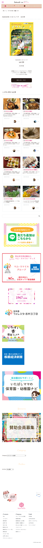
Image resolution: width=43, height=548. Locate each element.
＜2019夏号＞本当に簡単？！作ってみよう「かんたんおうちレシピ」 (31, 173)
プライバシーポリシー (7, 538)
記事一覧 (5, 523)
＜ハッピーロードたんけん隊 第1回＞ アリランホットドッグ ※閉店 (31, 202)
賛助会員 (5, 532)
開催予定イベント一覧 (7, 529)
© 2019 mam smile (37, 542)
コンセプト (5, 519)
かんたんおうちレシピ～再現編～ (31, 170)
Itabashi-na (21, 2)
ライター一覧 (6, 534)
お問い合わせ (6, 536)
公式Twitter (31, 523)
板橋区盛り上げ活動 (20, 521)
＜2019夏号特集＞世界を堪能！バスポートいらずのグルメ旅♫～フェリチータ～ (11, 144)
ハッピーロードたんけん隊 (30, 199)
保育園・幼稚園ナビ (20, 523)
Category (4, 455)
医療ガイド (18, 532)
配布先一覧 (5, 527)
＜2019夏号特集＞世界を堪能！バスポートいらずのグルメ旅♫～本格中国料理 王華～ (11, 173)
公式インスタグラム (33, 521)
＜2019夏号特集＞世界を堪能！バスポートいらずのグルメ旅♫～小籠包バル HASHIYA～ (31, 144)
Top (4, 516)
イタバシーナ (18, 527)
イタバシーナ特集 (9, 111)
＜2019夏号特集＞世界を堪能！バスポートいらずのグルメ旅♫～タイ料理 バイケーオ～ (31, 115)
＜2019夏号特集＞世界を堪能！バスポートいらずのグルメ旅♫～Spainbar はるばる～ (11, 115)
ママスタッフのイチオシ (21, 529)
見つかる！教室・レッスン (21, 525)
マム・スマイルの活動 (20, 516)
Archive (4, 469)
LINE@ (30, 516)
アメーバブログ (32, 525)
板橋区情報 (18, 519)
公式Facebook (32, 519)
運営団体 (5, 521)
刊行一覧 (5, 525)
